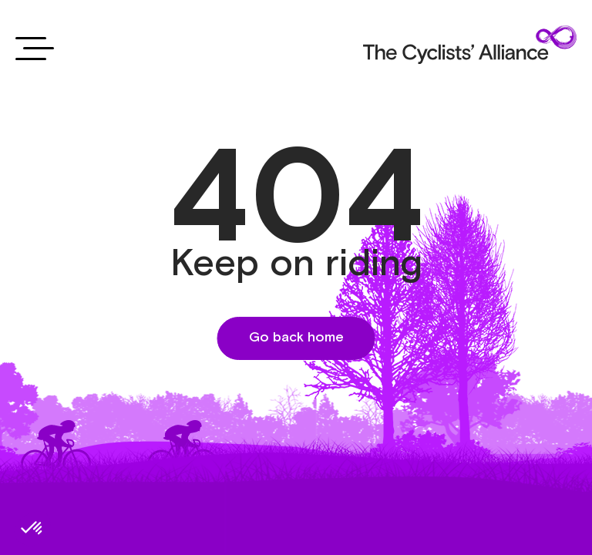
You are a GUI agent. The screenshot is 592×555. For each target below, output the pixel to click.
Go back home (296, 338)
